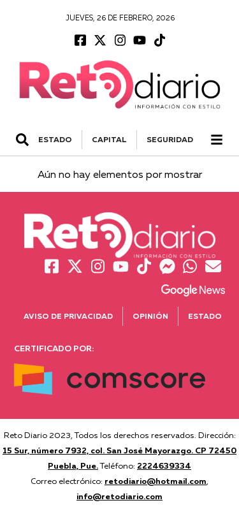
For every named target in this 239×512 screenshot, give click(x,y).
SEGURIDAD (170, 139)
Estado (205, 316)
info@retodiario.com (119, 496)
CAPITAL (109, 139)
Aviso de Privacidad (68, 316)
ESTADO (55, 139)
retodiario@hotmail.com (155, 481)
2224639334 (164, 465)
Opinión (150, 316)
